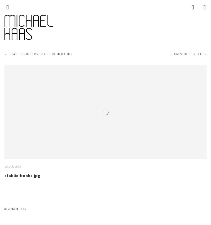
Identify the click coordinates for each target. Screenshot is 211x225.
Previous (182, 54)
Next (197, 54)
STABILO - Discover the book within (41, 54)
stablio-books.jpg (22, 175)
